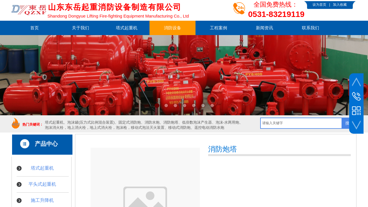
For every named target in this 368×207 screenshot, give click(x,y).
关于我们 (80, 27)
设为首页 (319, 5)
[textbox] (301, 123)
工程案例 (218, 27)
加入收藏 (340, 5)
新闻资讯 (264, 27)
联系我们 (310, 27)
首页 (34, 27)
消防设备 (172, 27)
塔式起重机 (126, 27)
